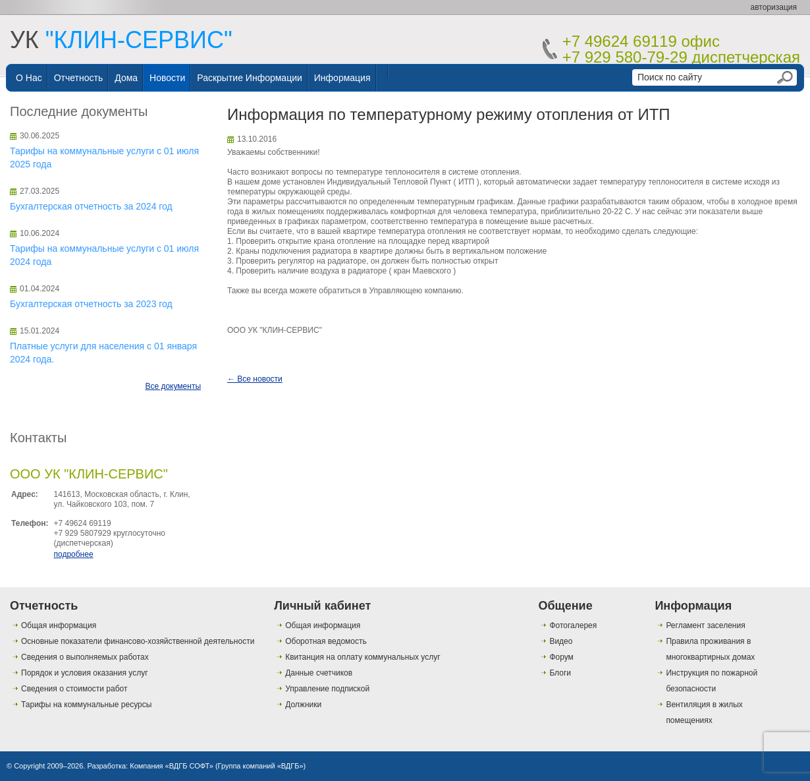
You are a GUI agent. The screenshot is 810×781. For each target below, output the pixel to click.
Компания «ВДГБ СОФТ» (171, 766)
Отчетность (78, 77)
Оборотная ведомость (326, 641)
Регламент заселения (705, 625)
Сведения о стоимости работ (74, 688)
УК (121, 39)
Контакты (38, 437)
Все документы (173, 386)
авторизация (774, 7)
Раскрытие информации (249, 77)
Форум (561, 657)
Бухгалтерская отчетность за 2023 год (91, 304)
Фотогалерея (573, 625)
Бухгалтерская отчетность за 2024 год (91, 206)
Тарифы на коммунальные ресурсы (86, 704)
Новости (167, 77)
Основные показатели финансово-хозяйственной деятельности (137, 641)
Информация (342, 77)
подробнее (73, 554)
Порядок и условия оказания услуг (84, 673)
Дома (126, 77)
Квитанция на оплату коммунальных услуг (362, 657)
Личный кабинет (322, 605)
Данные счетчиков (318, 673)
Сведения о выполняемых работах (85, 657)
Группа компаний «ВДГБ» (261, 766)
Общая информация (58, 625)
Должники (303, 704)
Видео (560, 641)
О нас (29, 77)
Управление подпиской (327, 688)
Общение (565, 605)
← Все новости (255, 379)
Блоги (560, 673)
